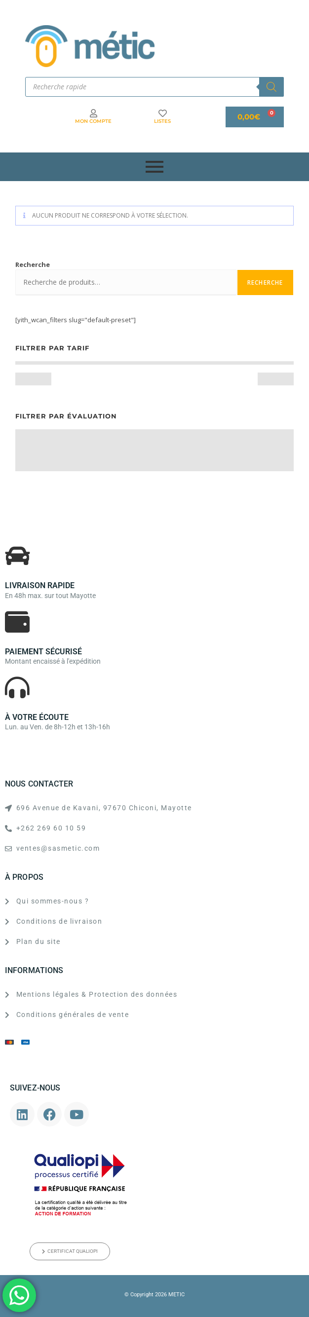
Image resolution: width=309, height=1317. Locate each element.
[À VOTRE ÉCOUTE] (17, 687)
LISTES (162, 121)
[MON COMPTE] (93, 113)
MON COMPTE (93, 121)
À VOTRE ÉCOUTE (37, 717)
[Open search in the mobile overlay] (154, 87)
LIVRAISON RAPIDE (40, 585)
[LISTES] (162, 113)
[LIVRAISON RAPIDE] (17, 555)
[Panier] (255, 117)
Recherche (32, 264)
